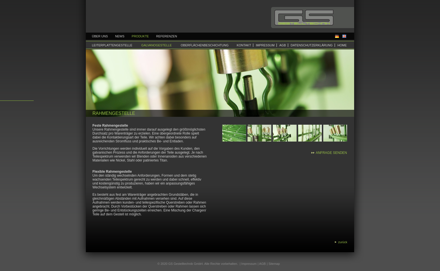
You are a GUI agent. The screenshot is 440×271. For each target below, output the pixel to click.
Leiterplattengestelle (112, 45)
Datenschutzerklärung (312, 45)
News (119, 36)
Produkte (140, 36)
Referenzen (166, 36)
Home (342, 45)
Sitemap (274, 263)
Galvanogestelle (156, 45)
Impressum (265, 45)
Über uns (100, 36)
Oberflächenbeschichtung (205, 45)
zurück (342, 242)
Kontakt (244, 45)
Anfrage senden (331, 153)
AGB (282, 45)
